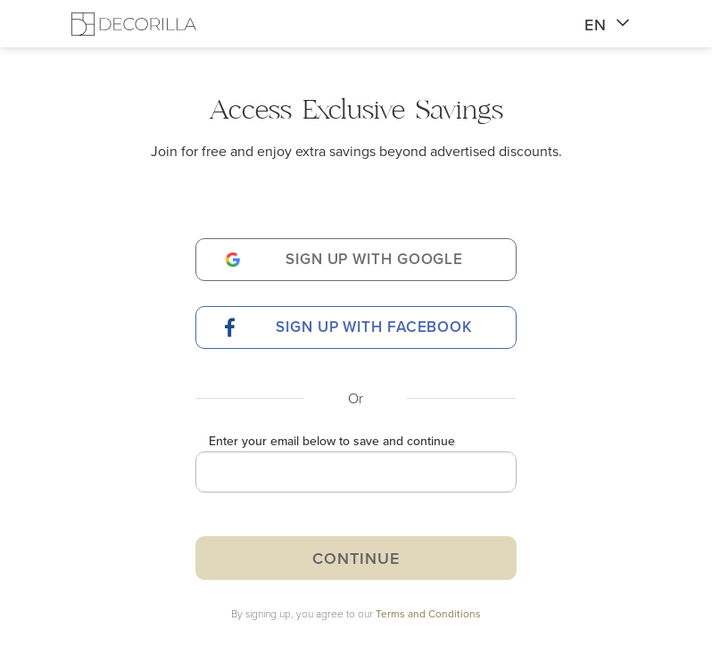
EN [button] (607, 25)
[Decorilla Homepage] (133, 23)
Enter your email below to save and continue (332, 441)
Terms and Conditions (428, 613)
